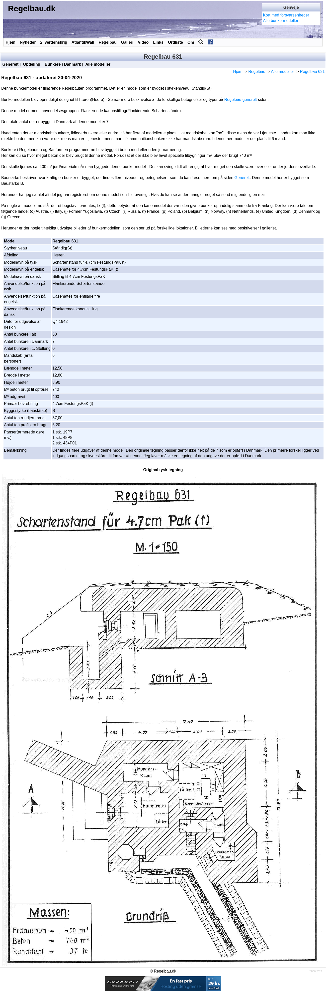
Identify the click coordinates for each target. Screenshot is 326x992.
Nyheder (28, 42)
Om (190, 42)
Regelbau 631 (312, 71)
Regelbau (108, 42)
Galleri (127, 42)
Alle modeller (97, 64)
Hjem (10, 42)
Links (158, 42)
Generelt (10, 64)
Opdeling (31, 64)
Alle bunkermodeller (280, 20)
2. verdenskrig (53, 42)
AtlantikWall (83, 42)
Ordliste (175, 42)
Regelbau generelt (240, 99)
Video (143, 42)
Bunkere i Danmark (63, 64)
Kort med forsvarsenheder (286, 15)
